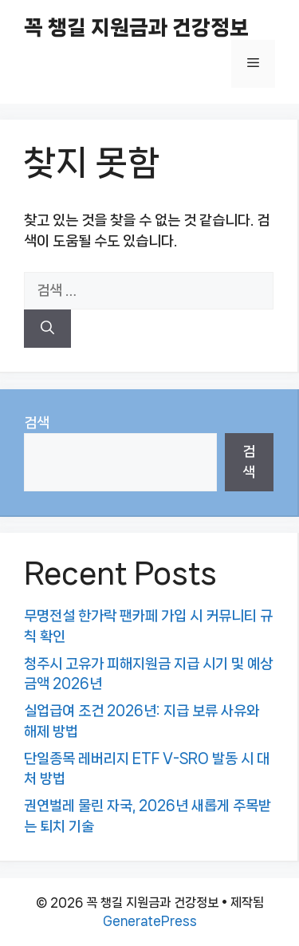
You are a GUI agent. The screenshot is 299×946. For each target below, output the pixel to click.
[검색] (47, 328)
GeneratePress (150, 921)
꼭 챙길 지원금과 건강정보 (136, 27)
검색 (36, 423)
